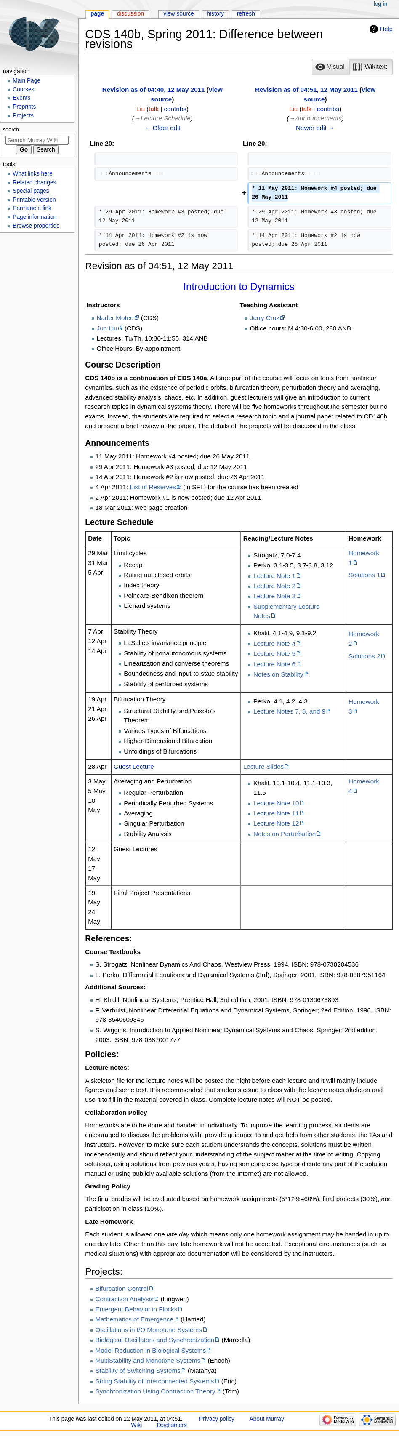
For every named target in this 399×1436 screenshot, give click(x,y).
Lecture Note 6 (274, 664)
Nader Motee (115, 317)
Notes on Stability (278, 674)
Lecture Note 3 (274, 595)
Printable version (34, 200)
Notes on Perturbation (284, 833)
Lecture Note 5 (274, 653)
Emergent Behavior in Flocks (137, 1309)
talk (154, 108)
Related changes (34, 182)
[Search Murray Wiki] (37, 140)
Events (21, 98)
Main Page (26, 80)
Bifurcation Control (122, 1288)
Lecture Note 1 (274, 575)
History (215, 14)
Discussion (130, 14)
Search (11, 130)
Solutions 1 (364, 574)
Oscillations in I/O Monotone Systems (149, 1329)
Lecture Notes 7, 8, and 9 (289, 711)
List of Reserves (153, 486)
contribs (175, 108)
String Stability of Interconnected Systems (155, 1381)
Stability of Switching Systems (138, 1370)
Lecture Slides (263, 766)
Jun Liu (107, 328)
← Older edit (162, 127)
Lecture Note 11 (276, 813)
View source (178, 14)
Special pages (31, 191)
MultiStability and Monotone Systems (148, 1360)
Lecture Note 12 (276, 823)
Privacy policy (216, 1419)
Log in (381, 4)
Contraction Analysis (125, 1299)
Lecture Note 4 (274, 643)
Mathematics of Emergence (134, 1319)
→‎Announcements (315, 118)
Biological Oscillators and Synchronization (155, 1339)
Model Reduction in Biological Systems (151, 1350)
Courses (23, 89)
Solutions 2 (364, 656)
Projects (23, 115)
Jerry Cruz (264, 317)
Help (386, 29)
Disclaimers (172, 1425)
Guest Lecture (134, 766)
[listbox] (352, 67)
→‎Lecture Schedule (162, 118)
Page (97, 14)
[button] (331, 67)
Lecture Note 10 (276, 803)
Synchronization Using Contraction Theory (155, 1391)
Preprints (24, 107)
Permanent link (32, 208)
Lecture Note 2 (274, 585)
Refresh (246, 14)
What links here (33, 174)
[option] (330, 67)
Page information (34, 217)
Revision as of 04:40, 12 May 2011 (153, 89)
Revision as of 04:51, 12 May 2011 (306, 89)
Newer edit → (315, 127)
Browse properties (36, 226)
